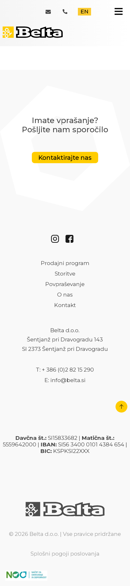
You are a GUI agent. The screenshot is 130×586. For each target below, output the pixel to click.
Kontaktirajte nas (65, 157)
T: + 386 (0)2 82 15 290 (65, 370)
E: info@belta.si (65, 380)
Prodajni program (65, 263)
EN (84, 11)
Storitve (65, 274)
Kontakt (65, 305)
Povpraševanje (64, 284)
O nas (65, 295)
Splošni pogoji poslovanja (65, 553)
